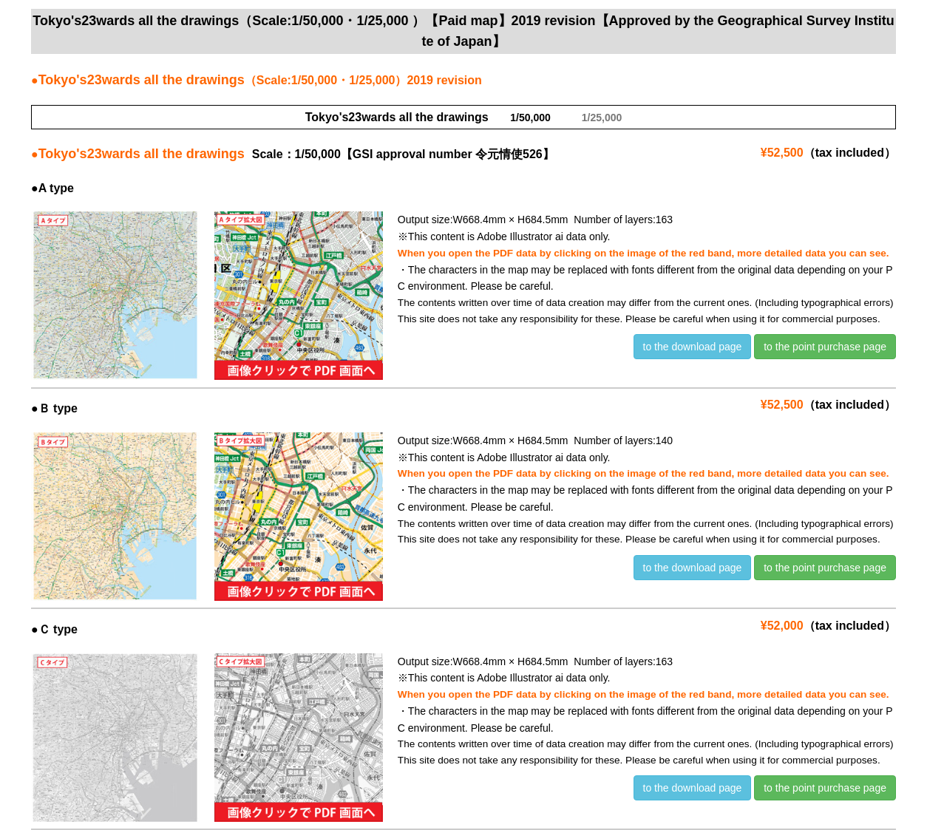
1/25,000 (602, 117)
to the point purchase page (825, 347)
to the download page (692, 347)
